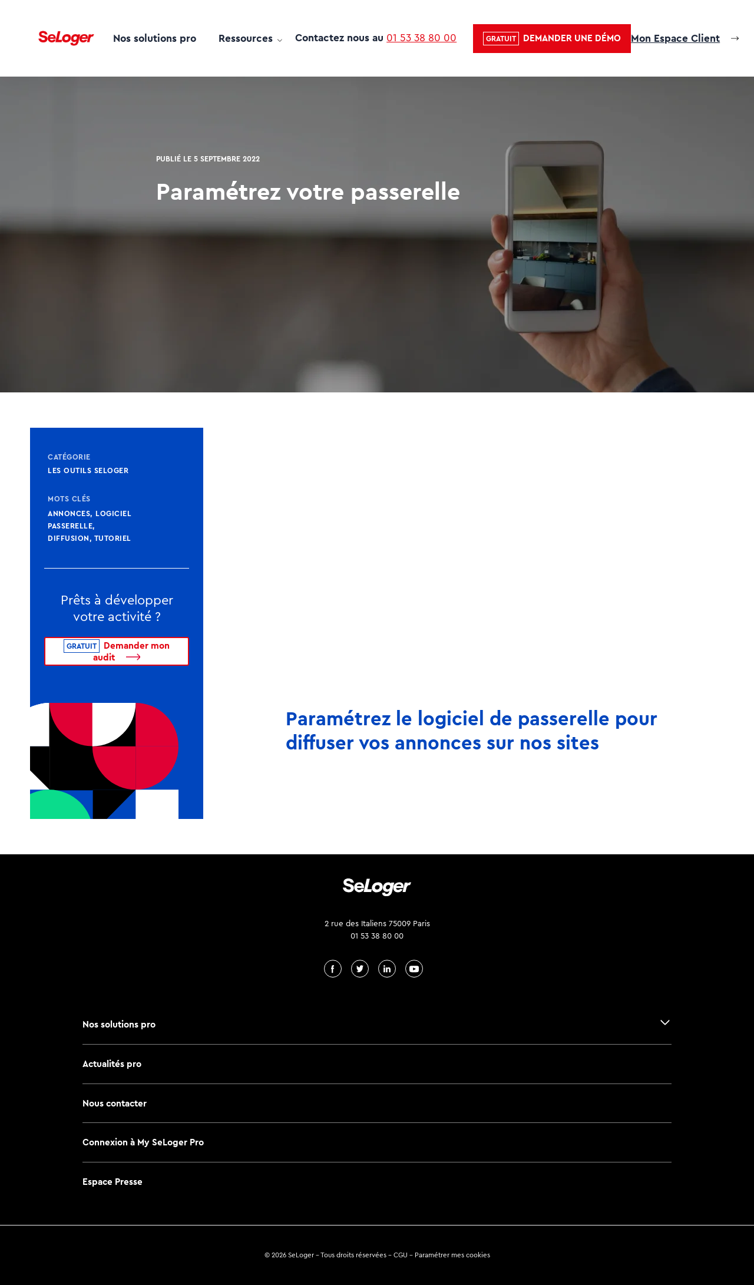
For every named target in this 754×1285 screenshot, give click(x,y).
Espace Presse (112, 1181)
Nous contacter (114, 1103)
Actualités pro (111, 1064)
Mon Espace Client (675, 38)
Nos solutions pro (154, 38)
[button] (552, 38)
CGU (400, 1255)
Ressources (246, 38)
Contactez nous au (376, 37)
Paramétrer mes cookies (452, 1255)
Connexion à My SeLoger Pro (143, 1142)
